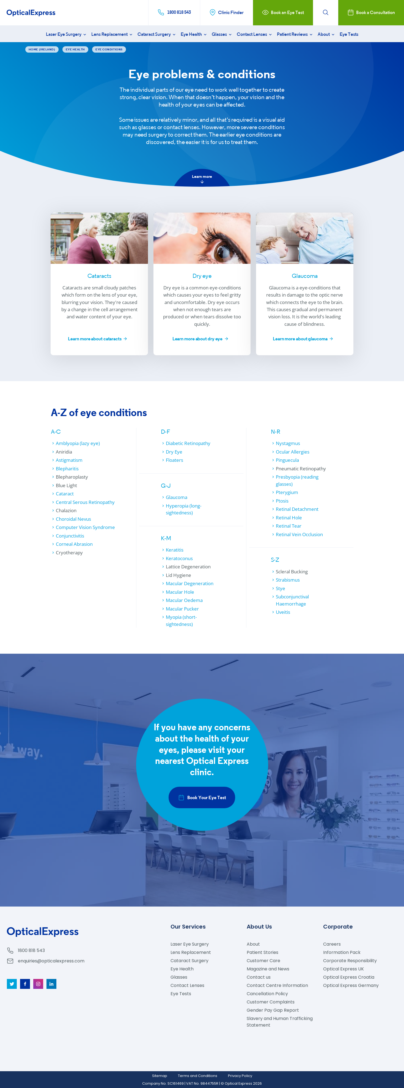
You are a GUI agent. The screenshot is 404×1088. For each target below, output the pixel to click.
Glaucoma (176, 497)
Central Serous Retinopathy (85, 502)
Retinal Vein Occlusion (299, 534)
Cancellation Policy (267, 994)
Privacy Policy (240, 1075)
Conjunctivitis (70, 536)
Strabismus (288, 580)
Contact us (259, 977)
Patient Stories (262, 952)
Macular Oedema (184, 600)
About (327, 34)
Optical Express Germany (351, 985)
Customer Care (263, 960)
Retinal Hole (289, 517)
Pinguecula (287, 460)
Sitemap (159, 1075)
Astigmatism (69, 460)
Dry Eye (174, 452)
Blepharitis (67, 468)
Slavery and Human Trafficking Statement (280, 1021)
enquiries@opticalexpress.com (51, 961)
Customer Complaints (271, 1002)
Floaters (174, 460)
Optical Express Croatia (348, 977)
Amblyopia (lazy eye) (78, 443)
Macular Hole (180, 592)
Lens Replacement (112, 34)
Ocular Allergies (292, 452)
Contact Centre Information (277, 985)
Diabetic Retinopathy (188, 443)
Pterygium (287, 492)
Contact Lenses (255, 34)
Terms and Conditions (197, 1075)
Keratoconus (179, 558)
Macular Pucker (182, 609)
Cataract (65, 493)
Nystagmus (288, 443)
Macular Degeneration (189, 583)
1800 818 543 (31, 950)
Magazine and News (268, 969)
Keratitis (174, 550)
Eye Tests (349, 34)
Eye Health (194, 34)
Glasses (222, 34)
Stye (280, 588)
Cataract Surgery (157, 34)
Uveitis (283, 612)
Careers (332, 944)
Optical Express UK (343, 969)
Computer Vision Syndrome (85, 527)
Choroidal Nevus (73, 519)
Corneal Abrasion (74, 544)
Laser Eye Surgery (66, 34)
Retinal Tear (288, 526)
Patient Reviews (295, 34)
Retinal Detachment (297, 509)
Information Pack (342, 952)
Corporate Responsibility (350, 960)
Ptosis (282, 501)
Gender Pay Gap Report (273, 1010)
